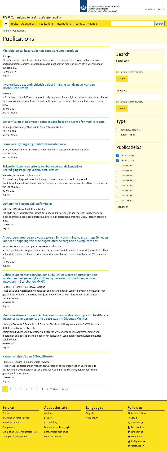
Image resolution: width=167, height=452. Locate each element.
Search (159, 23)
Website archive (52, 436)
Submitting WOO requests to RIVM (20, 431)
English (161, 9)
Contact (80, 23)
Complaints (8, 427)
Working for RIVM (11, 422)
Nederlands (150, 9)
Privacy (48, 417)
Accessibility (50, 422)
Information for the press (15, 417)
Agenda (92, 23)
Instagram (146, 441)
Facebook (146, 427)
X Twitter (145, 423)
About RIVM (28, 23)
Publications (46, 23)
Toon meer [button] (122, 206)
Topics (14, 23)
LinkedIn (145, 432)
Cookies (48, 413)
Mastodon (146, 446)
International (64, 23)
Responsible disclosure (56, 431)
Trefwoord (121, 90)
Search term (122, 60)
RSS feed (132, 417)
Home (5, 23)
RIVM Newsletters (137, 413)
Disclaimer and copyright (57, 427)
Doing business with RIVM (16, 436)
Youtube (145, 436)
